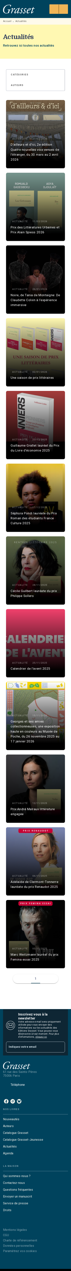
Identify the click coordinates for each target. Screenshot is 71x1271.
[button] (21, 75)
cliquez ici (41, 1037)
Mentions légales (15, 1230)
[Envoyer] (60, 1046)
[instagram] (12, 1101)
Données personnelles (18, 1246)
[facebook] (6, 1101)
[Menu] (58, 9)
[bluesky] (19, 1101)
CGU (6, 1235)
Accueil (7, 21)
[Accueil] (19, 9)
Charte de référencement (20, 1240)
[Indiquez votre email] (30, 1047)
